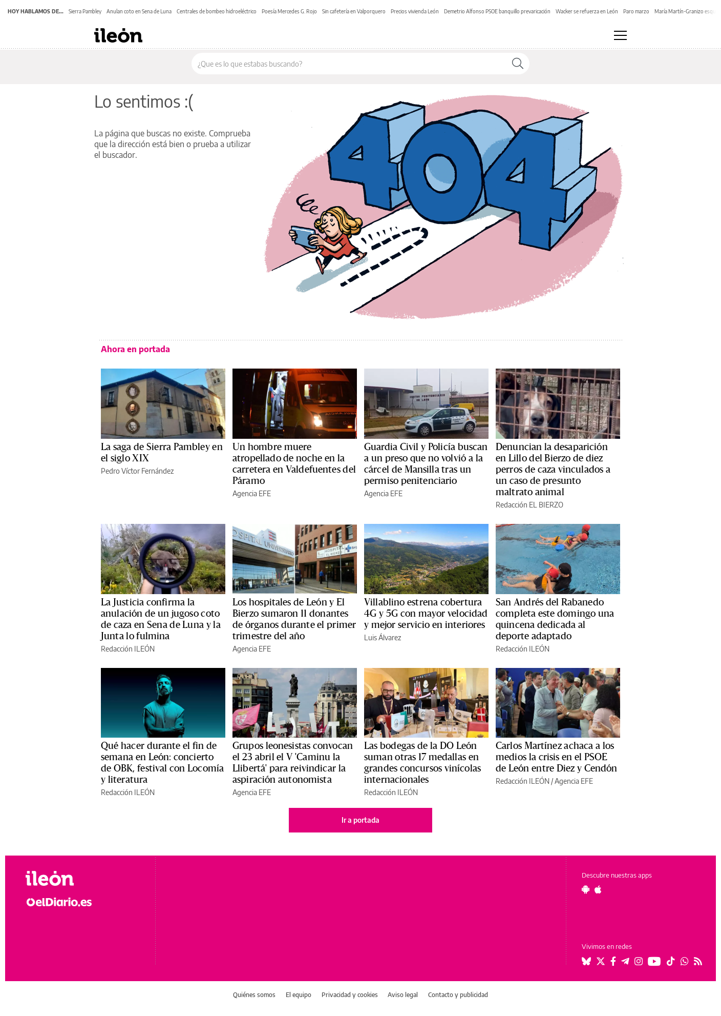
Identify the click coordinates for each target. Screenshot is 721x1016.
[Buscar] (517, 63)
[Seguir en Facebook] (613, 961)
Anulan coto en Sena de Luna (139, 11)
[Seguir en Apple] (598, 889)
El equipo (298, 995)
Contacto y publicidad (458, 995)
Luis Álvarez (382, 637)
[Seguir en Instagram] (638, 961)
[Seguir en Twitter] (600, 961)
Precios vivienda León (415, 11)
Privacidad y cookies (350, 995)
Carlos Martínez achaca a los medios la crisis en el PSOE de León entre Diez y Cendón (557, 757)
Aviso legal (403, 995)
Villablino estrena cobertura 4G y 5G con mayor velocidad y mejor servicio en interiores (426, 613)
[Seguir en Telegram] (625, 961)
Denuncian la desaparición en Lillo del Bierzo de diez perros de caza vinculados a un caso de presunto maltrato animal (553, 469)
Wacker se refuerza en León (587, 11)
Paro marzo (636, 11)
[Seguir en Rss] (698, 961)
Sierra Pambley (85, 11)
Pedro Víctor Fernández (137, 470)
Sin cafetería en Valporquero (354, 11)
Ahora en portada (135, 349)
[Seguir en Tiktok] (670, 961)
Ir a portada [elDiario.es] (360, 820)
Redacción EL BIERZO (529, 504)
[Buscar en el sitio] (349, 63)
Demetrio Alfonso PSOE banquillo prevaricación (497, 11)
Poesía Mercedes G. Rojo (289, 11)
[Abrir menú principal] (620, 35)
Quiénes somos (254, 995)
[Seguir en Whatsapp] (685, 961)
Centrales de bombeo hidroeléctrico (217, 11)
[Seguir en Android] (585, 889)
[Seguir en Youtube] (654, 961)
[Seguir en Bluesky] (586, 961)
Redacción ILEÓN (128, 648)
